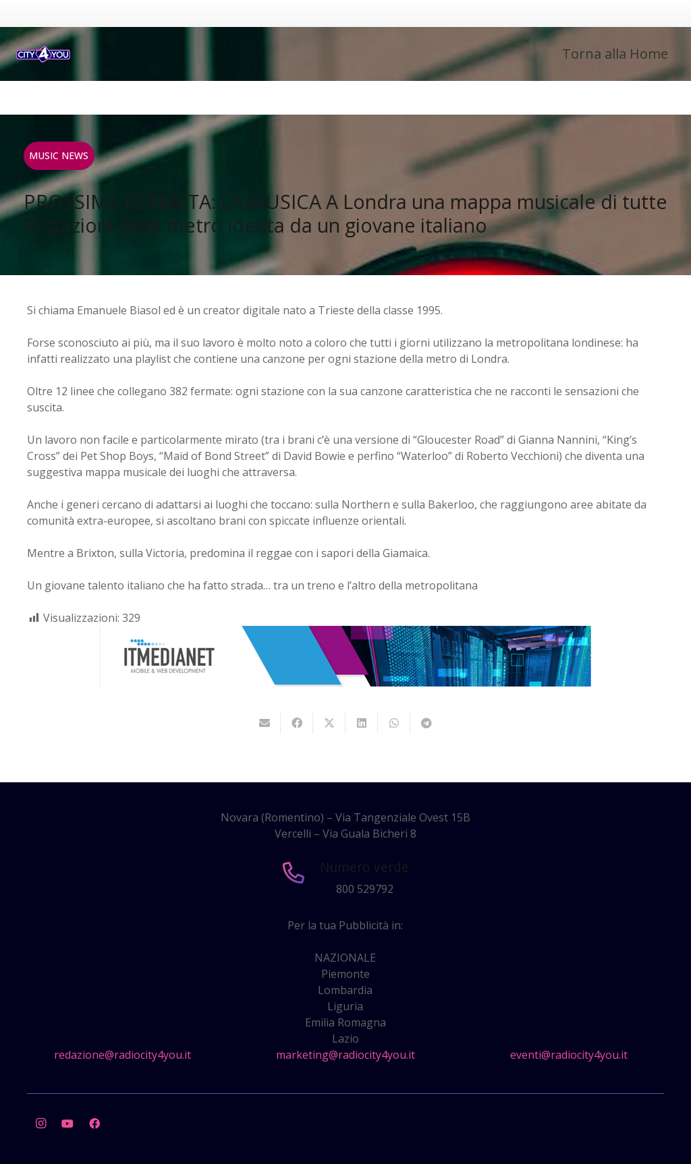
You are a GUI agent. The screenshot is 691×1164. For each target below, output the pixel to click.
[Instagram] (40, 1123)
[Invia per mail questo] (264, 723)
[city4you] (43, 54)
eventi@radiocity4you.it (569, 1054)
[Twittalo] (329, 723)
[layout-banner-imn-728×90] (345, 682)
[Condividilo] (297, 723)
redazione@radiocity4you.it (122, 1054)
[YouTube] (67, 1123)
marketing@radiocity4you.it (345, 1054)
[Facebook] (94, 1123)
